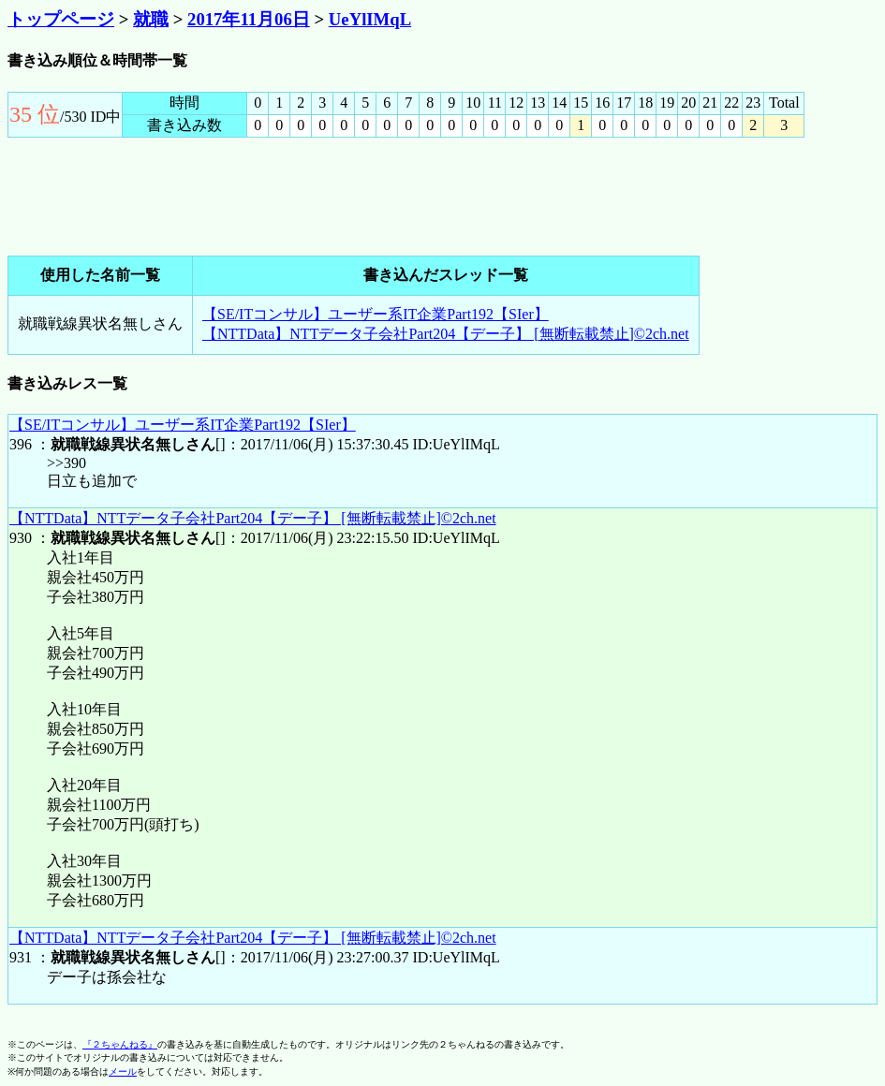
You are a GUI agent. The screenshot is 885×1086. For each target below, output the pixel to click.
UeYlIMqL (370, 19)
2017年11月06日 (248, 19)
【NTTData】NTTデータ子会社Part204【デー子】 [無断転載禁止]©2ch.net (445, 334)
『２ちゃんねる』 (119, 1044)
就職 (151, 19)
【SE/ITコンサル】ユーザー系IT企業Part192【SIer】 (375, 314)
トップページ (60, 19)
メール (123, 1071)
